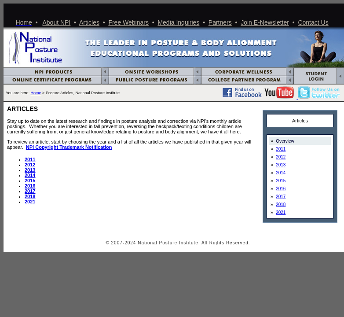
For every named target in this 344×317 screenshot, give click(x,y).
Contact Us (313, 22)
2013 (280, 164)
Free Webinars (128, 22)
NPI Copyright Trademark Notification (69, 147)
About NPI (57, 22)
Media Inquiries (178, 22)
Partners (220, 22)
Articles (89, 22)
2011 (30, 159)
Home (36, 93)
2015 (30, 180)
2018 (30, 196)
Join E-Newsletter (265, 22)
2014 (30, 175)
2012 (30, 164)
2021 (30, 201)
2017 (30, 191)
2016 (30, 185)
